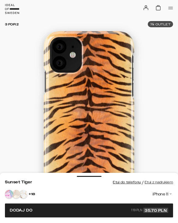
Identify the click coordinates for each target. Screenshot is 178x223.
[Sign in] (146, 8)
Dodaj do (89, 210)
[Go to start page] (12, 9)
